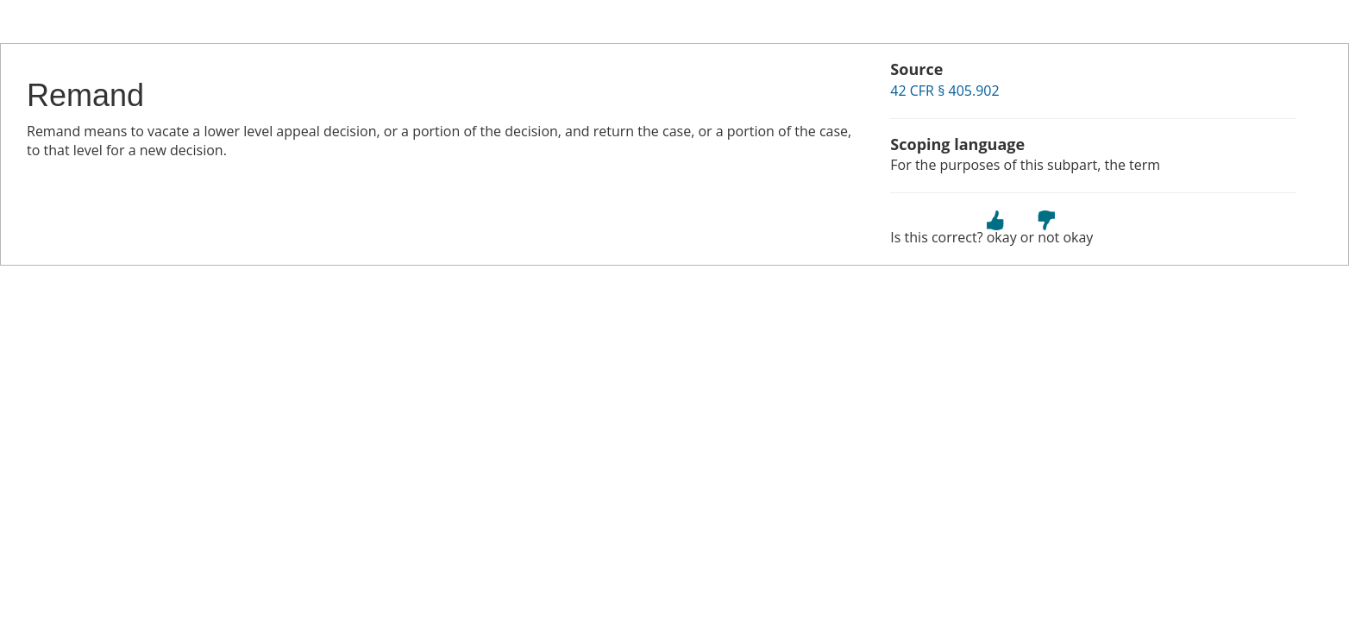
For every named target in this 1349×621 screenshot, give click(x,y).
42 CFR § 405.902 (944, 90)
